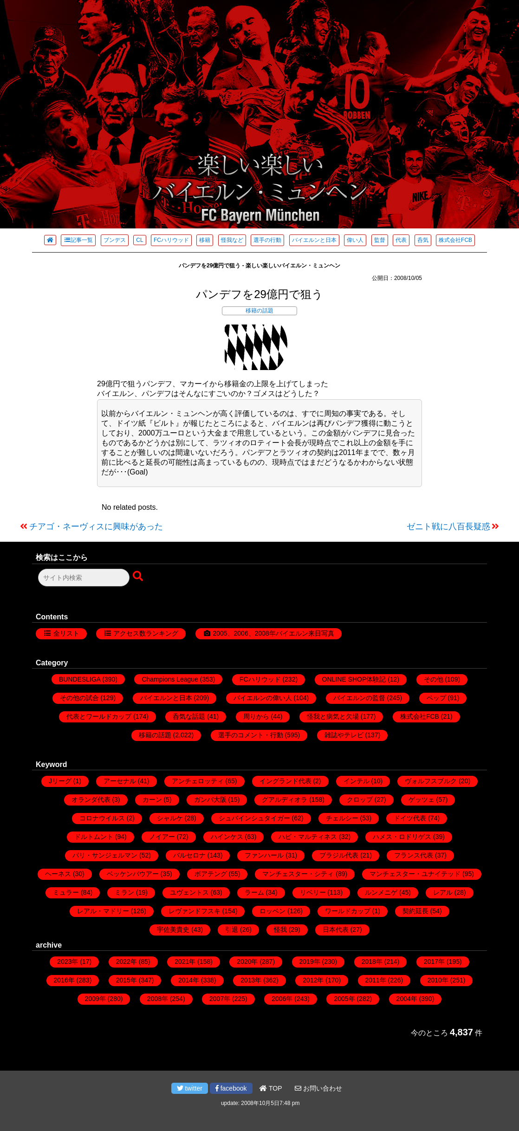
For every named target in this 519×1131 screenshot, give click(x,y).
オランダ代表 (90, 799)
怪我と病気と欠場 (333, 716)
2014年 (188, 980)
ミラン (124, 892)
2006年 (282, 998)
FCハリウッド (171, 240)
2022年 (126, 961)
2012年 (313, 980)
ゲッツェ (422, 799)
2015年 (126, 980)
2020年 (247, 961)
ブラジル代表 (338, 855)
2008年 (157, 998)
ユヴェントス (189, 892)
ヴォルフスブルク (431, 781)
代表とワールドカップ (98, 716)
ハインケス (227, 836)
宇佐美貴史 (173, 929)
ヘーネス (58, 874)
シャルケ (170, 818)
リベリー (313, 892)
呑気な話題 (189, 716)
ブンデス (115, 240)
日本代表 (336, 929)
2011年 (375, 980)
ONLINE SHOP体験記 (354, 679)
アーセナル (120, 781)
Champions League (170, 679)
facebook (231, 1088)
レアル (443, 892)
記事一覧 (78, 240)
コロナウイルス (102, 818)
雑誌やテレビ (343, 735)
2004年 (406, 998)
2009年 (95, 998)
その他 (433, 679)
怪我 (280, 929)
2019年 (309, 961)
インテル (357, 781)
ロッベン (272, 911)
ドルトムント (93, 836)
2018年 (372, 961)
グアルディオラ (284, 799)
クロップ (360, 799)
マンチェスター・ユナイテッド (415, 874)
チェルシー (342, 818)
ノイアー (162, 836)
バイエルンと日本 (314, 240)
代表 (401, 240)
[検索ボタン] (139, 577)
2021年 (185, 961)
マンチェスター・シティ (298, 874)
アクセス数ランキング (145, 633)
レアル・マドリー (103, 911)
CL (139, 240)
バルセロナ (189, 855)
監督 (379, 240)
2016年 (64, 980)
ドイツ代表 (410, 818)
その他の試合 (79, 698)
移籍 (204, 240)
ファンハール (264, 855)
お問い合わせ (318, 1088)
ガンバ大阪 (210, 799)
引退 (231, 929)
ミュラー (66, 892)
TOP (271, 1088)
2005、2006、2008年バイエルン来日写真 (273, 633)
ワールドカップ (347, 911)
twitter (189, 1088)
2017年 (434, 961)
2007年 (219, 998)
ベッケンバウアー (133, 874)
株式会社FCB (455, 240)
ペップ (436, 698)
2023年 (67, 961)
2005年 (344, 998)
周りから (256, 716)
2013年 (250, 980)
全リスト (66, 633)
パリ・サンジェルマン (104, 855)
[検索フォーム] (84, 577)
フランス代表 (413, 855)
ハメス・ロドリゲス (402, 836)
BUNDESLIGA (79, 679)
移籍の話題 (259, 310)
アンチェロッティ (198, 781)
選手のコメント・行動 (250, 735)
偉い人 (355, 240)
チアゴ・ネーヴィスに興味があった (96, 526)
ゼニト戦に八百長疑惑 (448, 526)
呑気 (422, 240)
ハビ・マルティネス (308, 836)
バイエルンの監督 (359, 698)
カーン (152, 799)
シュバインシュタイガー (254, 818)
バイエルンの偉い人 (263, 698)
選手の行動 (267, 240)
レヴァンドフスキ (195, 911)
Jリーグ (60, 781)
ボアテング (211, 874)
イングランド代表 (285, 781)
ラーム (254, 892)
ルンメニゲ (381, 892)
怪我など (232, 240)
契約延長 (415, 911)
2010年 (438, 980)
